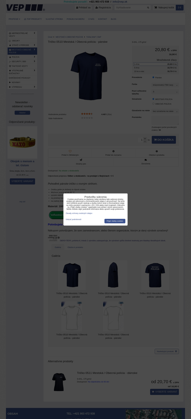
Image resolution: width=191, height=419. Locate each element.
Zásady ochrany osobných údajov (79, 213)
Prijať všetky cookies (115, 221)
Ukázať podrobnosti (73, 219)
